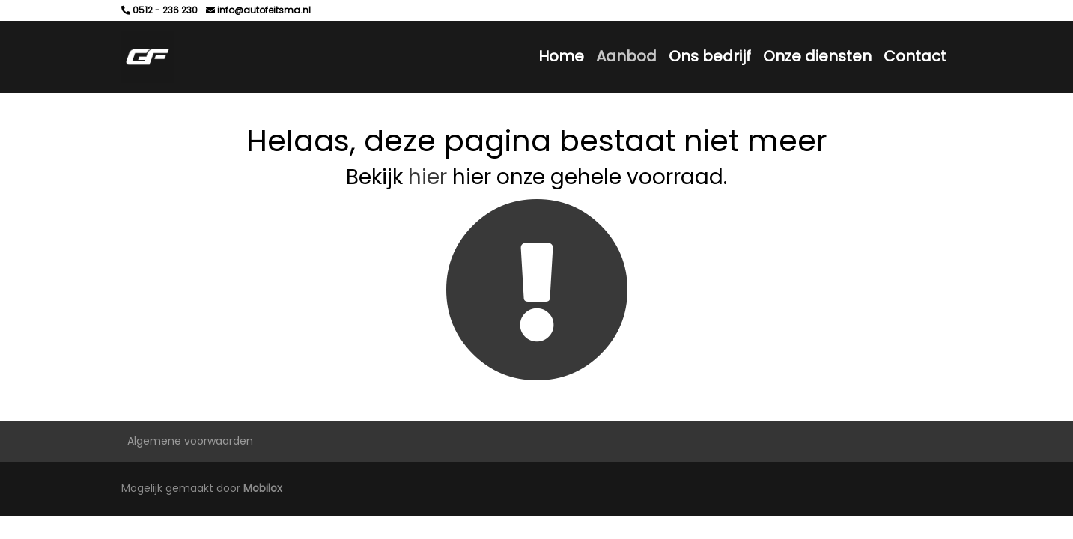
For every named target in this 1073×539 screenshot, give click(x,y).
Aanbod (626, 56)
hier (427, 177)
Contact (915, 56)
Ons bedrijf (710, 56)
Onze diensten (817, 56)
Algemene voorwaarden (190, 440)
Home (561, 56)
